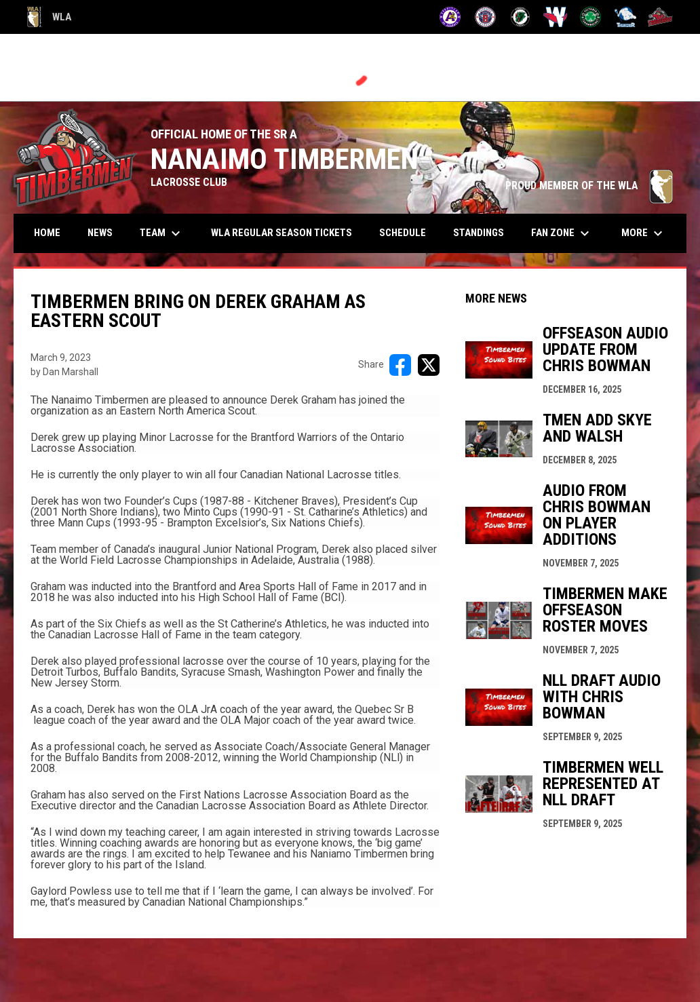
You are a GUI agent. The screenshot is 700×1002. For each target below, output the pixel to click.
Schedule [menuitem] (402, 233)
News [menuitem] (100, 233)
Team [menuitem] (162, 233)
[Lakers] (520, 17)
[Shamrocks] (590, 17)
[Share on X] (429, 365)
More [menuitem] (643, 233)
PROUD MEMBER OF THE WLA (589, 185)
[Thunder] (625, 17)
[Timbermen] (660, 17)
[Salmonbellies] (555, 17)
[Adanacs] (450, 17)
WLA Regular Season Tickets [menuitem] (281, 233)
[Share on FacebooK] (400, 365)
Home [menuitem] (47, 233)
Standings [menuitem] (478, 233)
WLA (49, 17)
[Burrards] (485, 17)
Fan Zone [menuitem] (562, 233)
